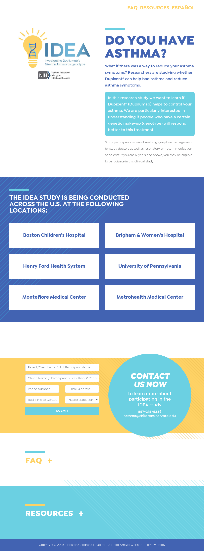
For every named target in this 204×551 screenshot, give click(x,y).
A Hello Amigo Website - (126, 544)
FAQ (132, 7)
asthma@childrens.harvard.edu (150, 416)
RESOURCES (154, 7)
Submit (62, 410)
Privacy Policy (155, 544)
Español (183, 7)
